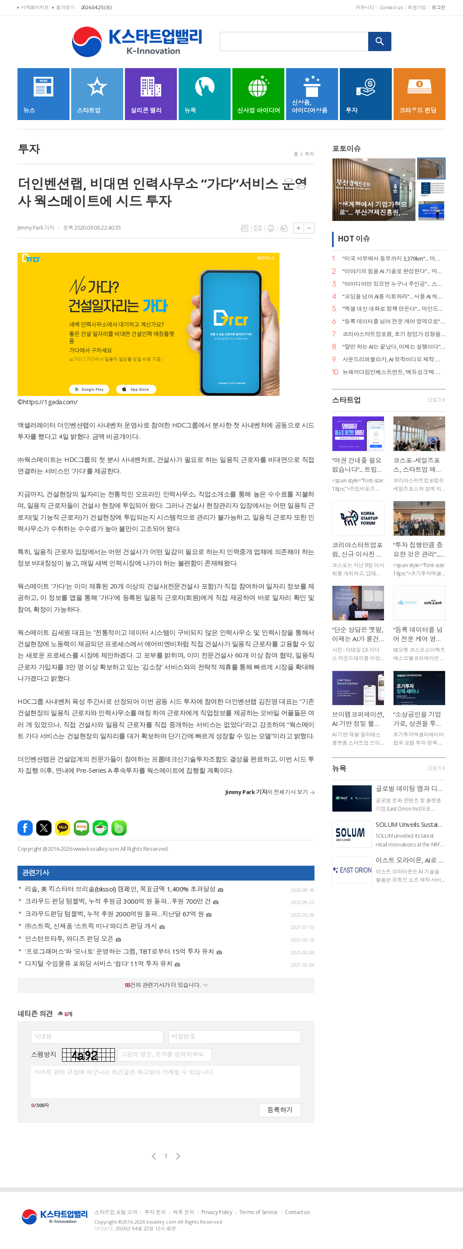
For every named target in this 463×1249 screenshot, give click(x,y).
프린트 (270, 228)
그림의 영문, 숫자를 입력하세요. (163, 1054)
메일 (257, 228)
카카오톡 (62, 828)
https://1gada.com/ (50, 401)
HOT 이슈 (354, 239)
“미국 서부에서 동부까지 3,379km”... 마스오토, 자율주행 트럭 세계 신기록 (394, 258)
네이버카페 (100, 828)
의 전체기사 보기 (266, 792)
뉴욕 (339, 769)
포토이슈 (346, 149)
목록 (244, 228)
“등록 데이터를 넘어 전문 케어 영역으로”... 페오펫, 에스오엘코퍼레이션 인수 (394, 321)
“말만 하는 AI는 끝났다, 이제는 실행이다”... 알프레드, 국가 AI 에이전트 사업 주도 (394, 347)
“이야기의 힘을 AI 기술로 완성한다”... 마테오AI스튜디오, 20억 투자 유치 (394, 271)
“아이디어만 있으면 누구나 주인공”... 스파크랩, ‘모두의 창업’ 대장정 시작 (394, 284)
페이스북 (25, 828)
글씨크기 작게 (309, 228)
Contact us (391, 7)
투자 (309, 154)
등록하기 (280, 1109)
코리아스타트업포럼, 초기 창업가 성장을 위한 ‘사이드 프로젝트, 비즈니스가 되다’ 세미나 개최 (394, 334)
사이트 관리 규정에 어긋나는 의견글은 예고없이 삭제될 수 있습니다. (124, 1072)
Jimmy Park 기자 (35, 227)
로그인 (439, 7)
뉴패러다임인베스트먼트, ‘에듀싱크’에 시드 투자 (394, 372)
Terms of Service (258, 1212)
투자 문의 (155, 1212)
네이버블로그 (81, 828)
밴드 (119, 828)
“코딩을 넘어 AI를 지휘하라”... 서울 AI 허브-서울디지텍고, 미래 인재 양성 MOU (394, 296)
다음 (178, 1156)
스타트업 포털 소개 (115, 1212)
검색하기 (380, 41)
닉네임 (43, 1036)
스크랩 (284, 228)
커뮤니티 (365, 7)
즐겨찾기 (65, 7)
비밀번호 (183, 1036)
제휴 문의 (183, 1212)
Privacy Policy (216, 1212)
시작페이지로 (35, 7)
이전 (154, 1156)
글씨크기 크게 (298, 228)
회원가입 (417, 7)
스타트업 (346, 400)
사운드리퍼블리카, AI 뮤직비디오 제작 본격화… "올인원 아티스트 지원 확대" (394, 359)
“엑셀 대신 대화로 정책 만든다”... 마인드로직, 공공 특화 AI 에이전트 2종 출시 (394, 309)
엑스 (44, 828)
